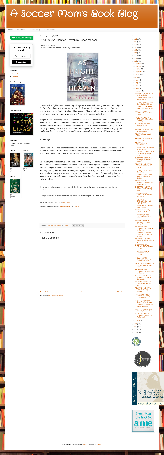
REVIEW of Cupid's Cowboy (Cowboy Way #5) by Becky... (144, 176)
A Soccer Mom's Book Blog (73, 14)
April (137, 85)
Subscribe (21, 62)
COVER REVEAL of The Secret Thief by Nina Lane (144, 301)
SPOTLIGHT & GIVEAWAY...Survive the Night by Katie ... (143, 201)
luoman (85, 444)
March (137, 88)
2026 (135, 39)
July (136, 77)
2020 (135, 55)
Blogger (99, 444)
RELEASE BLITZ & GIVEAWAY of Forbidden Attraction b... (144, 194)
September (139, 72)
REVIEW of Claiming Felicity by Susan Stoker (144, 94)
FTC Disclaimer (49, 29)
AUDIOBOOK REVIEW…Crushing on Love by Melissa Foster (143, 295)
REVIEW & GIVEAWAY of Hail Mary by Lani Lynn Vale (143, 216)
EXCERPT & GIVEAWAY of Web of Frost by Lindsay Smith (143, 188)
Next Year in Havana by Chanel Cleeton (142, 210)
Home (10, 29)
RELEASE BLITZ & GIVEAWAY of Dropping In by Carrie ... (144, 228)
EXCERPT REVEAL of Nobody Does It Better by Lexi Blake (144, 246)
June (137, 80)
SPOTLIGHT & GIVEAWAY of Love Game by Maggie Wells (144, 153)
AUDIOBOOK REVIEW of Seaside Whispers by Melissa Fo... (143, 125)
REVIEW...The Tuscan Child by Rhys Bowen (144, 130)
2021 (135, 53)
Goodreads (66, 202)
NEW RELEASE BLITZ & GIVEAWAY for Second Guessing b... (143, 277)
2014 (135, 332)
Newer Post (44, 292)
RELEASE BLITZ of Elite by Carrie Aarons (143, 171)
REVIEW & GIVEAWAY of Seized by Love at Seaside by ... (144, 240)
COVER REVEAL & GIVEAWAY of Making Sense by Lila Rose (143, 259)
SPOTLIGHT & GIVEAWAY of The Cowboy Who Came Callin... (144, 265)
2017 (135, 324)
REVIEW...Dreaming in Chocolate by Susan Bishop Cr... (142, 222)
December (138, 63)
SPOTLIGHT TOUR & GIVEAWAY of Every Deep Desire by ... (144, 119)
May (137, 83)
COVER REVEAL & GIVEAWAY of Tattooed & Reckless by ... (144, 182)
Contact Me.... (21, 29)
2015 (135, 329)
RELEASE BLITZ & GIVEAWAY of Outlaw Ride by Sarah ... (144, 271)
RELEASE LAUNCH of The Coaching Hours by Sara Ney (143, 283)
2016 (135, 327)
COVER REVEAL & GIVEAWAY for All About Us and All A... (143, 112)
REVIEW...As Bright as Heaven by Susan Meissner (142, 252)
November (138, 66)
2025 (135, 42)
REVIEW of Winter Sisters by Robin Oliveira (144, 98)
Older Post (120, 292)
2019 (135, 58)
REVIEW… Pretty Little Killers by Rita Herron (144, 148)
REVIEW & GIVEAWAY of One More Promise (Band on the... (144, 234)
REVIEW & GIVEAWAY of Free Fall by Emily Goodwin (143, 289)
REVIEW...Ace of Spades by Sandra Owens (144, 206)
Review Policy (35, 29)
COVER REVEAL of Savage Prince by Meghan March (144, 310)
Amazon (76, 207)
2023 (135, 47)
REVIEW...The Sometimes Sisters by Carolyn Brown (144, 107)
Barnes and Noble (65, 207)
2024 (135, 44)
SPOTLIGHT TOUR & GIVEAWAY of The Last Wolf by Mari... (143, 315)
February (138, 91)
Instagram (15, 76)
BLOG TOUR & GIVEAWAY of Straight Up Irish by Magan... (143, 159)
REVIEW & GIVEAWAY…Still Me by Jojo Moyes (144, 305)
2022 (135, 50)
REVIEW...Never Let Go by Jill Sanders (143, 144)
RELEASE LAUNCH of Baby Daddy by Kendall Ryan (144, 103)
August (137, 74)
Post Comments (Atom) (55, 295)
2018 (135, 61)
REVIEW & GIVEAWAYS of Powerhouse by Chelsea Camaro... (143, 165)
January (138, 320)
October (138, 69)
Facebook (15, 74)
